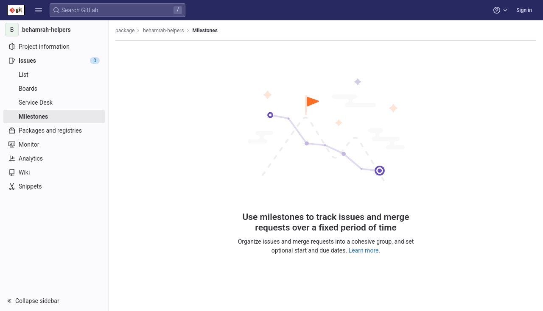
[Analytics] (54, 158)
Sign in (524, 10)
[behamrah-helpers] (54, 29)
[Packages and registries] (54, 130)
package (124, 30)
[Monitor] (54, 144)
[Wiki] (54, 172)
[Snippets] (54, 186)
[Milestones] (54, 116)
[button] (38, 10)
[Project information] (54, 46)
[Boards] (54, 88)
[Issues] (54, 60)
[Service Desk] (54, 102)
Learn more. (365, 250)
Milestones (205, 30)
